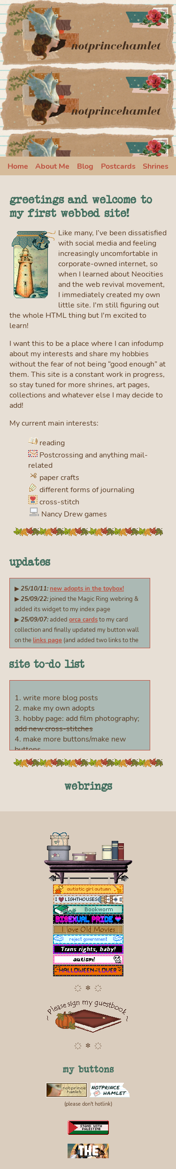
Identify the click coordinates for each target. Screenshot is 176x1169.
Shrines (155, 166)
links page (47, 640)
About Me (52, 166)
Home (18, 166)
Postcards (118, 166)
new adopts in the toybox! (87, 588)
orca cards (83, 619)
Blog (85, 166)
